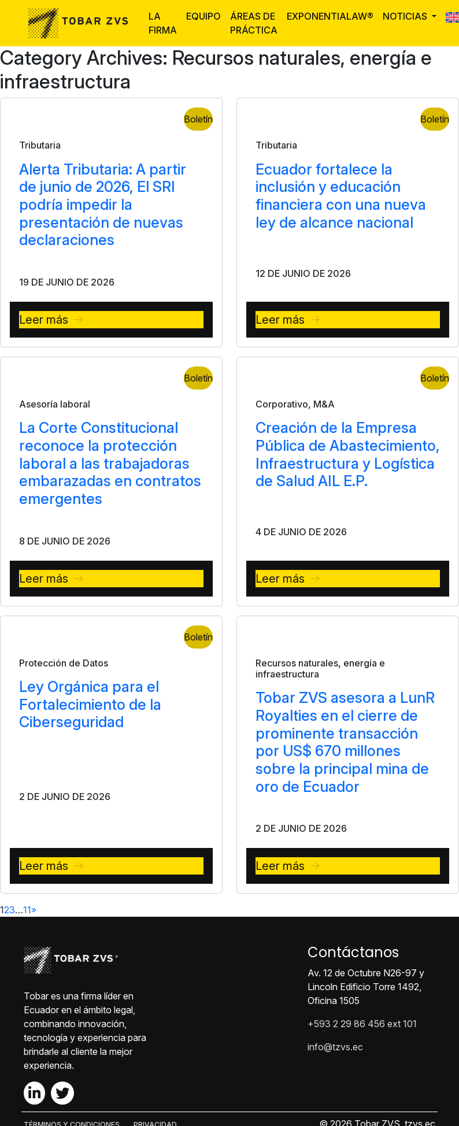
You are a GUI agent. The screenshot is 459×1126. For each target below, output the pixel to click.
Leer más (43, 320)
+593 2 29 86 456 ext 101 (362, 1023)
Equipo (203, 16)
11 (27, 910)
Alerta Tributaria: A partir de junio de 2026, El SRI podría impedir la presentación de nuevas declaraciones (102, 204)
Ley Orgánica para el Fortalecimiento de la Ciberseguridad (90, 704)
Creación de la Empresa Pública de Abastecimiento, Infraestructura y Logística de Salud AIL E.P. (348, 454)
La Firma (163, 23)
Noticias (406, 16)
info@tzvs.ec (335, 1047)
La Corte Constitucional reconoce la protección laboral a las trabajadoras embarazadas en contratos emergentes (110, 463)
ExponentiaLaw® (330, 16)
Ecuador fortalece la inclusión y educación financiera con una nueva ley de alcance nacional (341, 195)
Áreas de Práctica (253, 23)
